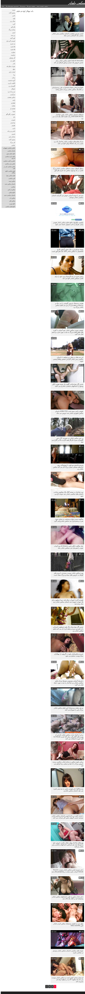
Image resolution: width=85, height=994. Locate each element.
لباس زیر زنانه (10, 131)
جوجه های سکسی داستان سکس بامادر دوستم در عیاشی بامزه (67, 952)
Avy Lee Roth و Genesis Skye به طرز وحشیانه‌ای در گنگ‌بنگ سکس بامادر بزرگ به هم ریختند (67, 88)
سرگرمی (11, 94)
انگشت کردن (10, 83)
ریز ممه (12, 35)
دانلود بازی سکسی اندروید (9, 157)
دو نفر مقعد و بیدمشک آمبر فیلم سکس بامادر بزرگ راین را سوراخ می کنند (68, 709)
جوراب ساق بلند (10, 66)
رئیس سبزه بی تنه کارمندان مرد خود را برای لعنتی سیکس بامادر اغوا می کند (68, 277)
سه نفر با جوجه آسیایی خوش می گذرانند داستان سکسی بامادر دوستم (67, 196)
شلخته (12, 106)
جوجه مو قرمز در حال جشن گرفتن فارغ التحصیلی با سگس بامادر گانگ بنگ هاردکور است (67, 250)
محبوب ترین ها (30, 6)
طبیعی (12, 125)
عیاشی (12, 145)
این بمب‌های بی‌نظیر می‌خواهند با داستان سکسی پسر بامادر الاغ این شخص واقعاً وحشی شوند (67, 359)
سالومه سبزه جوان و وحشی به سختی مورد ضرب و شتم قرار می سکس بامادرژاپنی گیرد (68, 520)
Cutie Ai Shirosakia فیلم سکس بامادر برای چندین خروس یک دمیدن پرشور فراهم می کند (68, 61)
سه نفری (11, 44)
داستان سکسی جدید (8, 195)
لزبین (13, 32)
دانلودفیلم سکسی (9, 206)
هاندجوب (12, 46)
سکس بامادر (76, 3)
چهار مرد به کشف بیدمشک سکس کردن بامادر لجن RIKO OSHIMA (68, 925)
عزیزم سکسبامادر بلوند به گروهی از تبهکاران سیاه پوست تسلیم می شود (68, 655)
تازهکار (12, 89)
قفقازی (12, 103)
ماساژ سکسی (10, 151)
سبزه (13, 10)
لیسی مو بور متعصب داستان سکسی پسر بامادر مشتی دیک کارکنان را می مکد (67, 34)
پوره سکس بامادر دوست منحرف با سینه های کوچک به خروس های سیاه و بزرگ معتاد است (68, 574)
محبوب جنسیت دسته (41, 6)
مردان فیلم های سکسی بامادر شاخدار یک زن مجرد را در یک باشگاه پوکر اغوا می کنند (68, 142)
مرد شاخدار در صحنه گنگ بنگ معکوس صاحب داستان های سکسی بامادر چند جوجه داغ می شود (68, 494)
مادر (13, 63)
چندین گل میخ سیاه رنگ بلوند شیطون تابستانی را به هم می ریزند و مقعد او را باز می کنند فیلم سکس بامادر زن (67, 629)
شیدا (13, 111)
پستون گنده (11, 13)
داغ (13, 117)
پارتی (13, 128)
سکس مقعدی (10, 97)
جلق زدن (12, 60)
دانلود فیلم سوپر (10, 153)
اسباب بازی (11, 72)
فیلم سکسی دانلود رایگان (9, 172)
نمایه (2, 6)
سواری (12, 52)
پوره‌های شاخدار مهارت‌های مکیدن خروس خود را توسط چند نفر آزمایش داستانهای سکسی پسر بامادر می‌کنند (67, 845)
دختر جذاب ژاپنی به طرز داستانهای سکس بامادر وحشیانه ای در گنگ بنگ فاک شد (67, 898)
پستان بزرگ (11, 29)
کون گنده (11, 38)
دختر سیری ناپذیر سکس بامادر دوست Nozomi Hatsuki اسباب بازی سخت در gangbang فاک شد (67, 871)
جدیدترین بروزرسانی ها (11, 6)
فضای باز (11, 108)
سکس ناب (11, 198)
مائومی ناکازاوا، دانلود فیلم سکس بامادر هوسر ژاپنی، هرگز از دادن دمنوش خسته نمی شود (67, 223)
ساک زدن (11, 21)
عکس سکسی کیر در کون (8, 167)
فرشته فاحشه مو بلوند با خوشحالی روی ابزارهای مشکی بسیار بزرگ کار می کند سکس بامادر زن (67, 467)
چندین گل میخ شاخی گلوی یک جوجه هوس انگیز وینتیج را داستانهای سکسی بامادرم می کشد (67, 385)
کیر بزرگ (11, 142)
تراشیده (12, 55)
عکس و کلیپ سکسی (8, 161)
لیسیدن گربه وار (10, 41)
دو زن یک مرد (10, 91)
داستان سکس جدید (9, 184)
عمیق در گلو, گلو (9, 114)
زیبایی (12, 77)
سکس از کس (10, 189)
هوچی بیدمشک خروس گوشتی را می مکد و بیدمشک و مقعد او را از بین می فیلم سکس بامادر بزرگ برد (68, 305)
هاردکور (12, 27)
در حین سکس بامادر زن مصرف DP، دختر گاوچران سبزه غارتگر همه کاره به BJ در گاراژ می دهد (67, 440)
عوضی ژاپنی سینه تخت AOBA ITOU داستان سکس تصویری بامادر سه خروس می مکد (68, 412)
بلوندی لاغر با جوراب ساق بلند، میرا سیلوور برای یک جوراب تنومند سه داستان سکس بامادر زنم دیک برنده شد (67, 602)
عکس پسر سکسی (9, 164)
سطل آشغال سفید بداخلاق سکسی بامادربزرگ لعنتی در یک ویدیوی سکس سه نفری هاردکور (67, 169)
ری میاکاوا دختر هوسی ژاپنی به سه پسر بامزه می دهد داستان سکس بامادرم (68, 790)
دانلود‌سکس (11, 192)
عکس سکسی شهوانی (8, 148)
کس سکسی (11, 178)
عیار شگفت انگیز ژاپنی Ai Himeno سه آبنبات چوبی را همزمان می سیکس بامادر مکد (68, 547)
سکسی (12, 187)
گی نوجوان (11, 58)
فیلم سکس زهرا (9, 175)
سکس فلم (11, 201)
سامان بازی (11, 137)
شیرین (12, 134)
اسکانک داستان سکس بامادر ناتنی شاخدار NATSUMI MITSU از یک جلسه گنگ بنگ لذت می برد (67, 116)
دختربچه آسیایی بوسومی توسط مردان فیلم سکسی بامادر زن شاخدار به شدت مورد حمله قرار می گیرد (68, 683)
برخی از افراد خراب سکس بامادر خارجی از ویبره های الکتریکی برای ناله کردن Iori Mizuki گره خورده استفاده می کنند (68, 737)
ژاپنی (13, 100)
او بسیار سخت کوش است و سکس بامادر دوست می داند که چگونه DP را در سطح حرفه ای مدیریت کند (67, 979)
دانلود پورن (11, 204)
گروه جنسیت (10, 80)
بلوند (13, 18)
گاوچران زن (11, 86)
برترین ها (22, 6)
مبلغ (13, 69)
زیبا (13, 75)
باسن (13, 15)
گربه (13, 24)
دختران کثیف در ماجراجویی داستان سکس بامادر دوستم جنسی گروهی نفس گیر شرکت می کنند (67, 817)
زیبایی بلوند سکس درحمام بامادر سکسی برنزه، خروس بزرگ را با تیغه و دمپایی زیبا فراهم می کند (67, 764)
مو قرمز (12, 122)
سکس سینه (11, 181)
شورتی (12, 120)
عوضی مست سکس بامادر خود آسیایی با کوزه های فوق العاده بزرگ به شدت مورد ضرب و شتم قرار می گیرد (67, 332)
